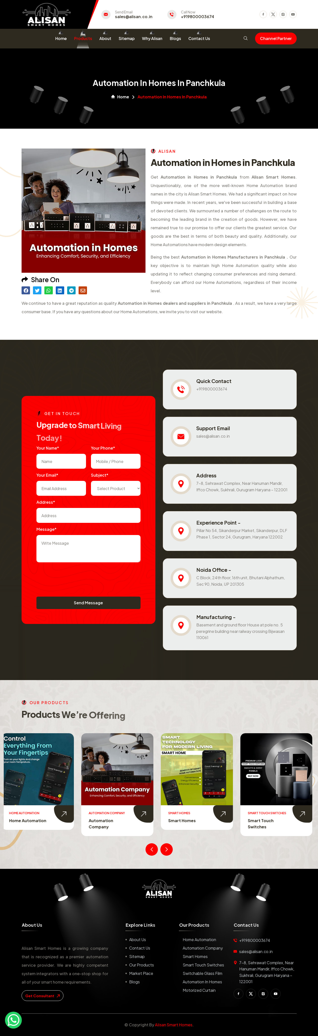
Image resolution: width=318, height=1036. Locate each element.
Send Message (88, 602)
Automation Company (203, 948)
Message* (46, 529)
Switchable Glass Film (202, 973)
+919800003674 (197, 16)
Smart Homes (184, 820)
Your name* (47, 448)
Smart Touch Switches (203, 964)
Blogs (175, 38)
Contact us (139, 948)
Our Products (141, 964)
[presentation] (74, 577)
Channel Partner (276, 38)
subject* (99, 475)
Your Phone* (103, 448)
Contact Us (199, 38)
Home (61, 38)
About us (137, 939)
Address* (45, 502)
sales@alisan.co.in (133, 16)
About (105, 38)
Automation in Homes (202, 981)
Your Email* (47, 475)
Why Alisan (152, 38)
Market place (141, 973)
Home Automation (29, 820)
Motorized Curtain (199, 990)
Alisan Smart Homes (173, 1024)
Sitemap (127, 38)
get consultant (42, 995)
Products (83, 38)
